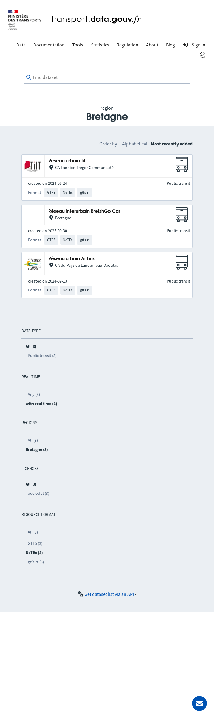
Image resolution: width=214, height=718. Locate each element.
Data (21, 45)
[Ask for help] (199, 703)
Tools (77, 45)
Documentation (49, 45)
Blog (170, 45)
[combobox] (107, 77)
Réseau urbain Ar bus (71, 259)
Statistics (100, 45)
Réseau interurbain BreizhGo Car (84, 211)
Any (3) (34, 394)
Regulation (127, 45)
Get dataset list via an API (109, 594)
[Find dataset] (107, 77)
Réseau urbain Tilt (67, 161)
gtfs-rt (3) (36, 562)
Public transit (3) (42, 355)
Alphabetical (134, 144)
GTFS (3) (35, 543)
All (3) (33, 440)
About (152, 45)
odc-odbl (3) (38, 493)
